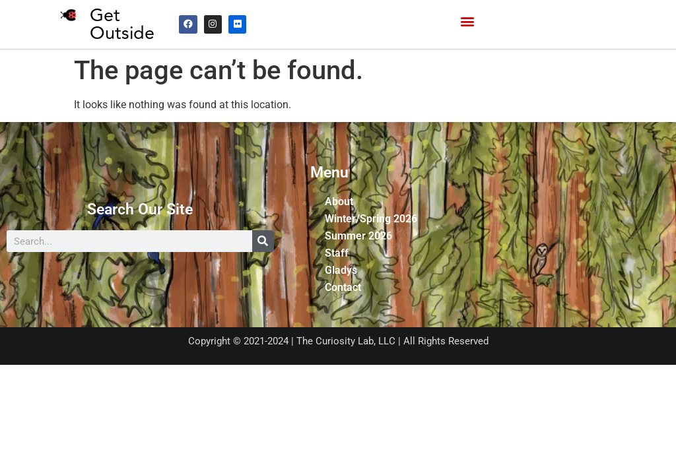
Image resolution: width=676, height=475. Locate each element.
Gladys (341, 270)
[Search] (263, 241)
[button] (467, 21)
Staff (337, 253)
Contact (343, 287)
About (339, 201)
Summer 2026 (358, 236)
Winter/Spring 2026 (371, 218)
